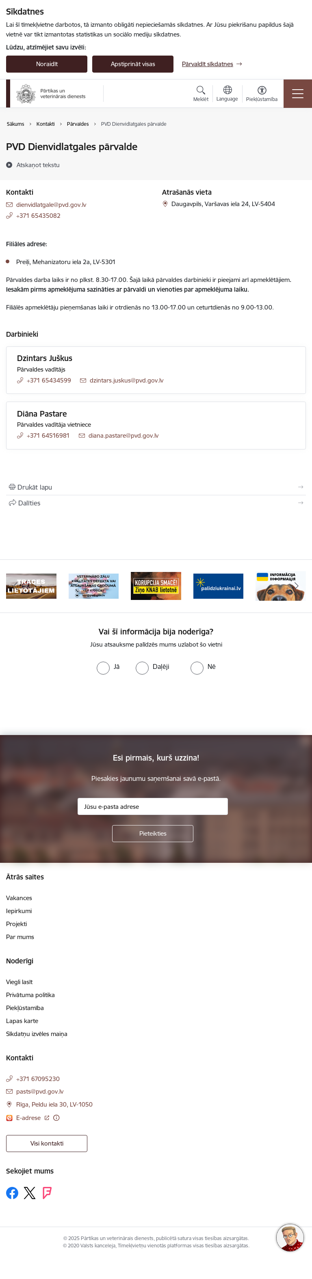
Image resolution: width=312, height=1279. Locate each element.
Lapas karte (22, 1021)
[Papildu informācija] (56, 1118)
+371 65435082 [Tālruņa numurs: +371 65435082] (38, 215)
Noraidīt (47, 64)
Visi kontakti (46, 1143)
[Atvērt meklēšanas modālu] (200, 95)
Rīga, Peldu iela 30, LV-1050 (54, 1104)
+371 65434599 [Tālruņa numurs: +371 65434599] (49, 380)
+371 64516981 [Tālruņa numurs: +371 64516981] (48, 435)
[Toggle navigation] (298, 94)
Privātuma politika (30, 995)
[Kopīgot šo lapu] (156, 503)
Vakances (19, 898)
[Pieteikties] (152, 833)
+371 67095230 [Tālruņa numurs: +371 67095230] (38, 1079)
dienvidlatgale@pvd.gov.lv (51, 205)
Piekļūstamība (25, 1008)
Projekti (16, 924)
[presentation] (68, 705)
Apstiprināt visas (133, 64)
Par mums (20, 937)
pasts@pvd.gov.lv (39, 1091)
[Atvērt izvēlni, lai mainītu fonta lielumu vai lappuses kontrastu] (262, 95)
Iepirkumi (19, 911)
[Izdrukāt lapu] (156, 487)
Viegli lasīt (19, 982)
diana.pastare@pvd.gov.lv (123, 435)
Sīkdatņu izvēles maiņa (36, 1034)
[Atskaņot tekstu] (38, 165)
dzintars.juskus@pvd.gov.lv (126, 380)
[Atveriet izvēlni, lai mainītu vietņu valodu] (227, 94)
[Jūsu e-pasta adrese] (153, 806)
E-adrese (29, 1118)
